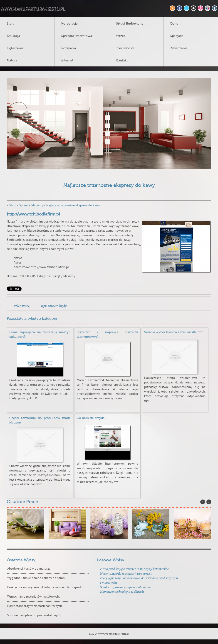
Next (208, 501)
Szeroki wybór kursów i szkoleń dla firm (173, 332)
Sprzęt (120, 36)
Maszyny (37, 206)
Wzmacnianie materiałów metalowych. (33, 597)
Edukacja (13, 36)
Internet (67, 60)
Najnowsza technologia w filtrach (122, 591)
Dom (174, 23)
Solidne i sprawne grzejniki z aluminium (126, 587)
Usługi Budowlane (129, 23)
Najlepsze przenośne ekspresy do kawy (73, 206)
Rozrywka (68, 48)
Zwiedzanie (179, 48)
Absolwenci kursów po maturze (28, 569)
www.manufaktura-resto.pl (32, 9)
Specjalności (125, 48)
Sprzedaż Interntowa (76, 36)
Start (10, 23)
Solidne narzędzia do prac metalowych (34, 615)
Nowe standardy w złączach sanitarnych (34, 606)
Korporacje (69, 23)
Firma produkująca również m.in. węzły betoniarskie (134, 568)
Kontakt (122, 60)
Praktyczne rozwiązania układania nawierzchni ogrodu (45, 587)
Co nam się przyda (91, 418)
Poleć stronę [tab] (22, 305)
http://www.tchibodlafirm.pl (33, 214)
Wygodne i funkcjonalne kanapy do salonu (37, 578)
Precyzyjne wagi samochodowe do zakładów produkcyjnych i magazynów (139, 580)
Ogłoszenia (15, 48)
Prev (202, 501)
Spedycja (176, 36)
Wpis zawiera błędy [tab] (53, 305)
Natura (12, 60)
